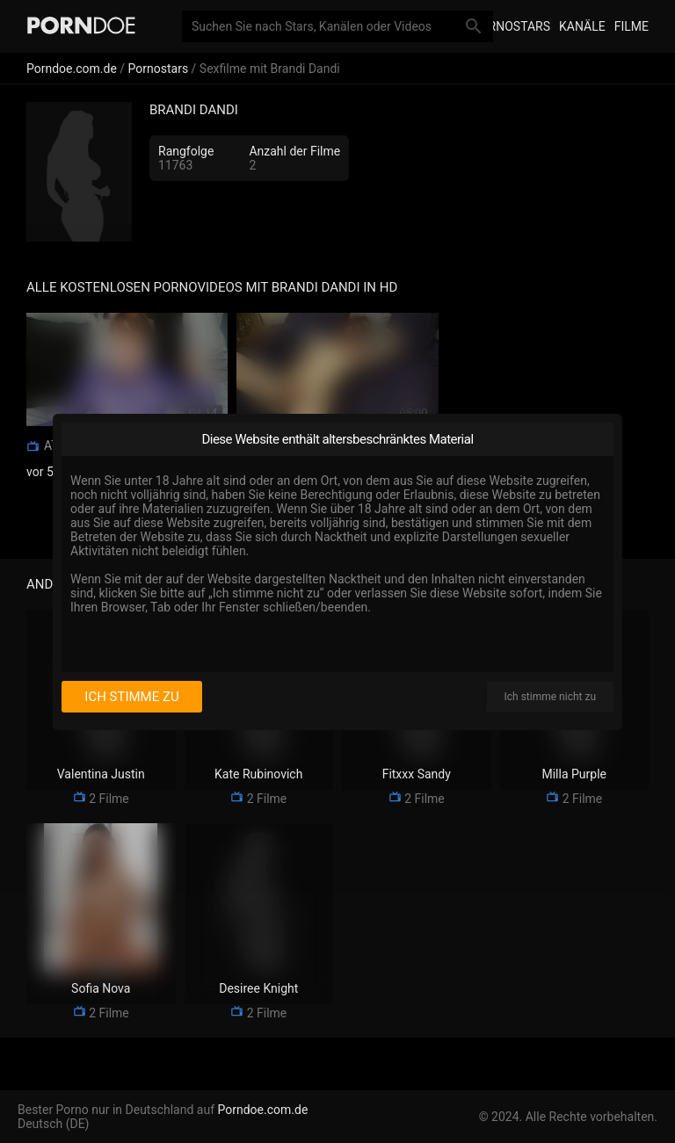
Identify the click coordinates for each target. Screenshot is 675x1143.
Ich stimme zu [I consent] (131, 697)
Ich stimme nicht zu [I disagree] (550, 697)
